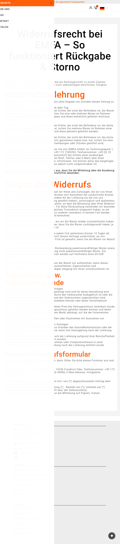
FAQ (16, 494)
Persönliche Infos (24, 508)
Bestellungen (21, 513)
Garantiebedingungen (26, 469)
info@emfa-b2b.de (28, 443)
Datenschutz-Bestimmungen (30, 474)
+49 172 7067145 (28, 448)
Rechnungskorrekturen (27, 518)
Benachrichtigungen (25, 533)
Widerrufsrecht (22, 484)
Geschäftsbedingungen (27, 479)
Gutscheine (20, 528)
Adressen (19, 523)
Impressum (20, 489)
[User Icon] (90, 7)
